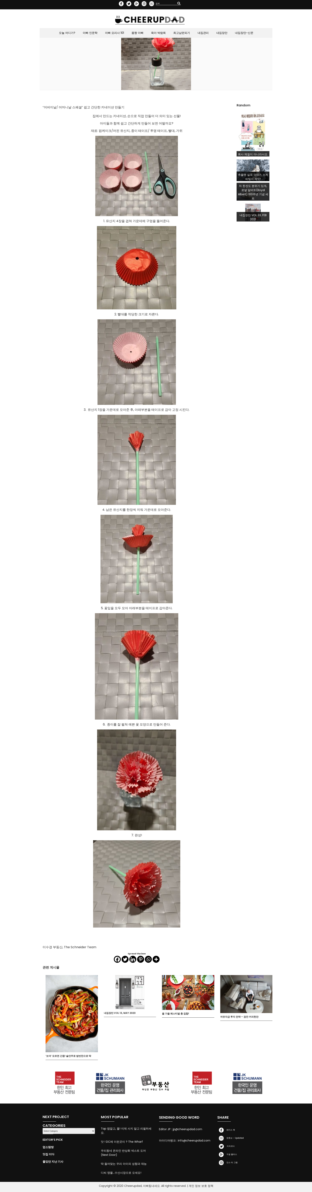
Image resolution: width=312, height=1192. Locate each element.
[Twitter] (125, 959)
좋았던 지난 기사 (53, 1162)
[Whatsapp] (148, 959)
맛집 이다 (48, 1154)
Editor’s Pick (53, 1140)
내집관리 (203, 33)
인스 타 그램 (227, 1163)
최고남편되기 (181, 33)
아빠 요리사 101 (114, 33)
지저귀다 (226, 1146)
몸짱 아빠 (137, 33)
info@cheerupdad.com (194, 1140)
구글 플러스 (227, 1154)
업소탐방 (48, 1147)
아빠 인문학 (90, 33)
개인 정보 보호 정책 (201, 1186)
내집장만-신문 (244, 33)
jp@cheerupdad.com (187, 1129)
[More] (156, 959)
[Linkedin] (132, 959)
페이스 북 (226, 1130)
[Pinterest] (140, 959)
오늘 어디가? (67, 33)
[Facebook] (117, 959)
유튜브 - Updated (230, 1138)
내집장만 (221, 33)
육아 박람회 (158, 33)
